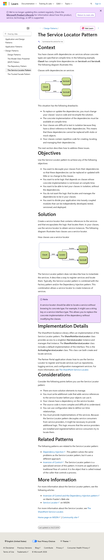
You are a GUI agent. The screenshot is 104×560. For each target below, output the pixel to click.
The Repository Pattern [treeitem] (17, 66)
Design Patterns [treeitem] (14, 54)
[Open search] (91, 3)
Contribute (48, 547)
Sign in (98, 3)
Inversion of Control (52, 462)
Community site (69, 517)
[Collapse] (28, 28)
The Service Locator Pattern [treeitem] (19, 70)
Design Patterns (50, 28)
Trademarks (22, 552)
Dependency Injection (53, 451)
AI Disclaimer (8, 547)
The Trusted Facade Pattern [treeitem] (19, 74)
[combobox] (17, 34)
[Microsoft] (5, 3)
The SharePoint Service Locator (73, 369)
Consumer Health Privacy (77, 547)
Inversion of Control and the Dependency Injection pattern (70, 495)
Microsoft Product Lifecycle (20, 14)
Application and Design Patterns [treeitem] (15, 41)
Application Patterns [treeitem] (13, 46)
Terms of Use (8, 552)
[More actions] (98, 28)
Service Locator (50, 502)
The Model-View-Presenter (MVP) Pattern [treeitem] (19, 60)
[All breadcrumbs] (40, 28)
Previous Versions (24, 547)
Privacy (59, 547)
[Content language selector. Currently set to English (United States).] (15, 541)
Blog (37, 547)
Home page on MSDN (48, 517)
